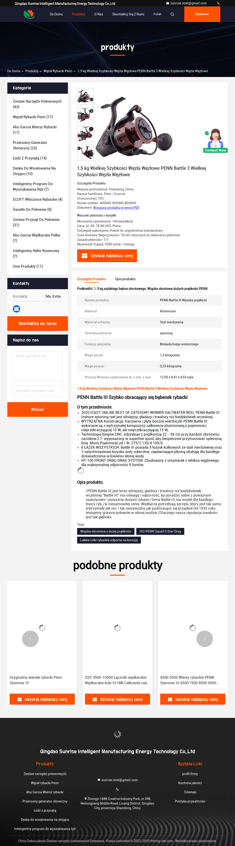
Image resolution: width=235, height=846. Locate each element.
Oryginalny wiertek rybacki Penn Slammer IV (36, 680)
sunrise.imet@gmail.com (186, 3)
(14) (30, 158)
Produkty (78, 14)
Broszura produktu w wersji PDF (116, 207)
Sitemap (190, 792)
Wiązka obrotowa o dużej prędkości (105, 531)
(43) (37, 104)
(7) (33, 187)
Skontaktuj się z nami (128, 14)
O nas (98, 14)
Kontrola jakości (190, 783)
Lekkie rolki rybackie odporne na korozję (109, 540)
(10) (34, 171)
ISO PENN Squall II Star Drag (160, 531)
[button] (30, 639)
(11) (28, 266)
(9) (32, 209)
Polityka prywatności (190, 801)
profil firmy (190, 774)
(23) (30, 145)
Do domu (56, 14)
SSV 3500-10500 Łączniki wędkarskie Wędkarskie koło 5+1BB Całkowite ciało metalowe (117, 680)
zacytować (202, 14)
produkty (32, 71)
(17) (33, 117)
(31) (36, 222)
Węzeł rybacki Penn (58, 71)
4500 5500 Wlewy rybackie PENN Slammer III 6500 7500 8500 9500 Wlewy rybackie (188, 680)
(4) (37, 199)
